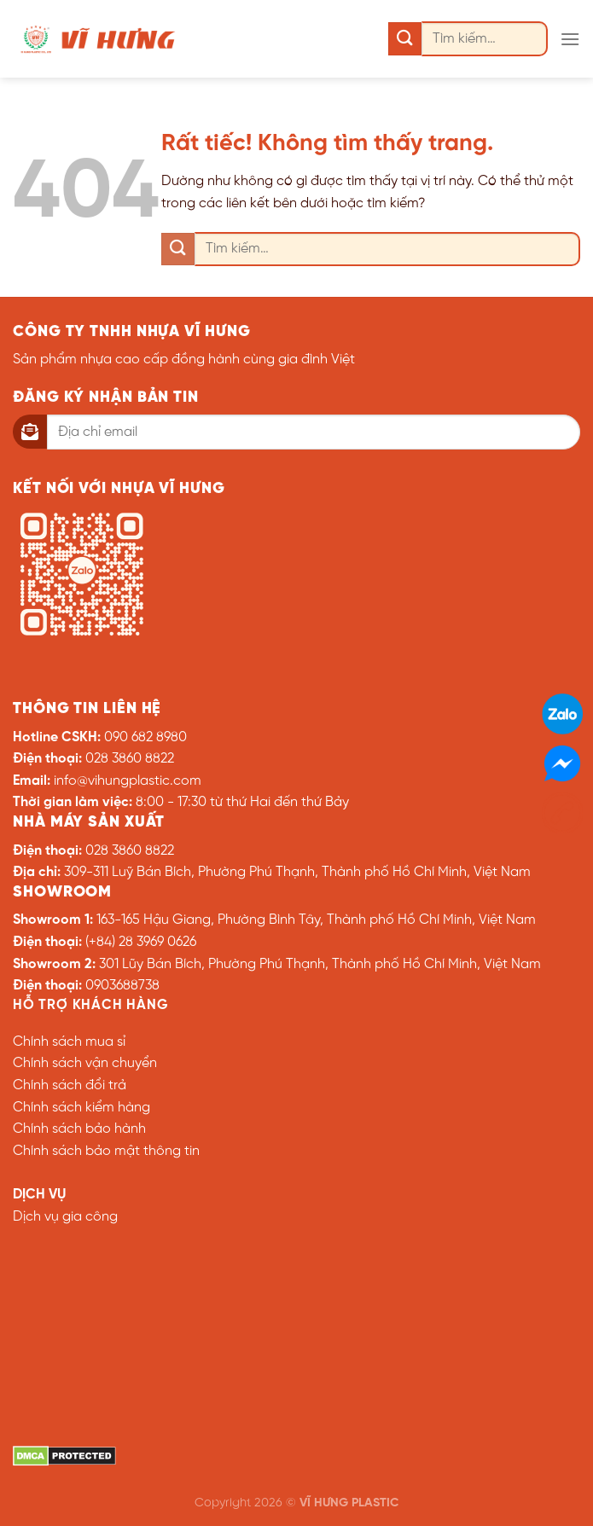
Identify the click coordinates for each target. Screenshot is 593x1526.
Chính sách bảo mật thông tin (106, 1151)
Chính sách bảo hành (79, 1129)
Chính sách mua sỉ (69, 1042)
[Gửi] (404, 38)
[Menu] (570, 39)
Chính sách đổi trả (69, 1085)
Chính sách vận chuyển (85, 1063)
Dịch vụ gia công (65, 1217)
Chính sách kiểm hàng (81, 1107)
